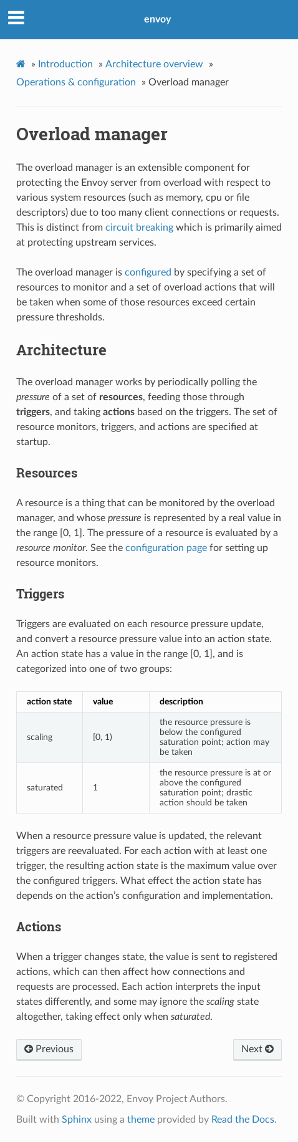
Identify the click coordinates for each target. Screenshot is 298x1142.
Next (257, 1049)
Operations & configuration (76, 82)
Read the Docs (242, 1120)
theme (141, 1120)
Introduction (65, 64)
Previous (49, 1049)
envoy (157, 19)
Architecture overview (154, 64)
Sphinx (77, 1120)
